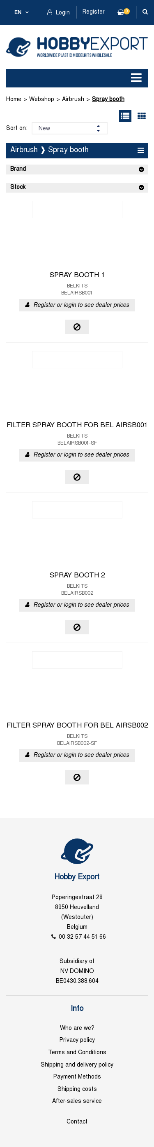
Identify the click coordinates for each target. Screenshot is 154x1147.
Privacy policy (77, 1040)
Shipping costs (77, 1089)
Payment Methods (77, 1077)
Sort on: (17, 128)
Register (94, 12)
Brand (18, 169)
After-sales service (77, 1101)
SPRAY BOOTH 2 (77, 575)
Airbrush (73, 99)
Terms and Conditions (77, 1052)
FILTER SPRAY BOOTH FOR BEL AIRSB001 (77, 425)
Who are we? (77, 1028)
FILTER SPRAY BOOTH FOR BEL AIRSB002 (77, 726)
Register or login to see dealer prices (81, 305)
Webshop (41, 99)
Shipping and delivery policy (77, 1065)
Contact (77, 1122)
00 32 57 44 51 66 (82, 937)
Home (13, 99)
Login (62, 13)
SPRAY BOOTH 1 (77, 275)
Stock (17, 187)
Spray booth (108, 99)
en (17, 12)
